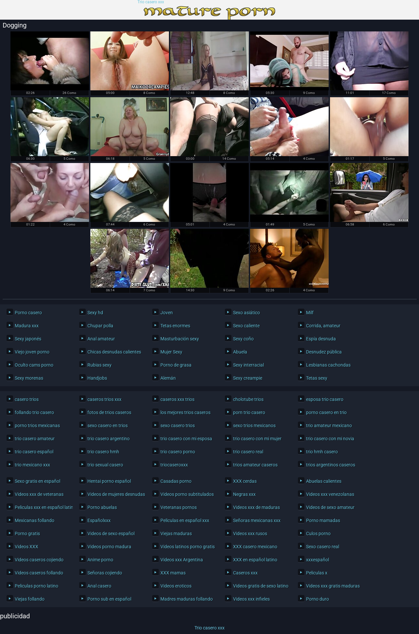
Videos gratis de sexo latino (260, 586)
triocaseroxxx (174, 464)
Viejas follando (30, 599)
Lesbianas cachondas (328, 365)
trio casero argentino (108, 438)
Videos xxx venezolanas (330, 494)
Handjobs (97, 378)
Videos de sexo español (111, 533)
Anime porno (100, 559)
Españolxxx (99, 520)
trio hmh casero (322, 451)
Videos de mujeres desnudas (114, 494)
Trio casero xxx (150, 2)
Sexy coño (243, 338)
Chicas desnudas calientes (114, 351)
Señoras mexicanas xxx (257, 520)
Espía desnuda (321, 338)
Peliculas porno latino (36, 586)
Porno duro (317, 599)
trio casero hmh (103, 451)
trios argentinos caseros (330, 464)
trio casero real (248, 451)
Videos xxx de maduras (256, 507)
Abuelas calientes (323, 481)
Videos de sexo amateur (330, 507)
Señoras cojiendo (104, 572)
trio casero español (34, 451)
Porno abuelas (102, 507)
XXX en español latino (255, 559)
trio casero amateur (35, 438)
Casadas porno (175, 481)
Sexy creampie (247, 378)
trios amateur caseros (255, 464)
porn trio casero (249, 412)
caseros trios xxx (104, 399)
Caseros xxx (245, 572)
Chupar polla (100, 325)
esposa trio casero (324, 399)
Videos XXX (26, 546)
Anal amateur (101, 338)
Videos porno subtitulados (187, 494)
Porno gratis (27, 533)
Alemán (168, 378)
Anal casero (99, 586)
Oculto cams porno (34, 365)
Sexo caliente (246, 325)
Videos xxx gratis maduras (333, 586)
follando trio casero (34, 412)
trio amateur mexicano (329, 425)
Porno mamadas (323, 520)
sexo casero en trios (107, 425)
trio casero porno (177, 451)
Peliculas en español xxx (184, 520)
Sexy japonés (28, 338)
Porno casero (28, 312)
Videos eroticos (175, 586)
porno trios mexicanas (37, 425)
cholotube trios (248, 399)
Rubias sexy (99, 365)
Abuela (240, 351)
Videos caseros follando (39, 572)
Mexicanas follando (34, 520)
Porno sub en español (109, 599)
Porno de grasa (175, 365)
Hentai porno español (109, 481)
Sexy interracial (248, 365)
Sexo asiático (246, 312)
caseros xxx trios (177, 399)
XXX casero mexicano (255, 546)
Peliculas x (316, 572)
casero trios (27, 399)
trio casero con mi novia (330, 438)
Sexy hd (95, 312)
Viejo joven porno (32, 351)
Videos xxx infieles (251, 599)
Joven (166, 312)
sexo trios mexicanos (254, 425)
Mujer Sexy (171, 351)
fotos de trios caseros (109, 412)
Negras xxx (244, 494)
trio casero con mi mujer (257, 438)
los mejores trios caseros (185, 412)
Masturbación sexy (179, 338)
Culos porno (318, 533)
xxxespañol (317, 559)
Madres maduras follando (186, 599)
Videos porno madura (109, 546)
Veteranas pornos (178, 507)
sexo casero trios (177, 425)
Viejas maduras (176, 533)
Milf (310, 312)
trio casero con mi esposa (186, 438)
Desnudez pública (324, 351)
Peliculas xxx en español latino (42, 507)
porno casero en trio (326, 412)
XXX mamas (173, 572)
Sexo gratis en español (37, 481)
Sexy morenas (29, 378)
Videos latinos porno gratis (187, 546)
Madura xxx (27, 325)
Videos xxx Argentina (181, 559)
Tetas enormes (175, 325)
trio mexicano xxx (32, 464)
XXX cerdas (245, 481)
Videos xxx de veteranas (39, 494)
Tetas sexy (316, 378)
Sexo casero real (322, 546)
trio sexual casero (105, 464)
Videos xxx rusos (250, 533)
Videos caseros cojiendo (39, 559)
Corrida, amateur (323, 325)
